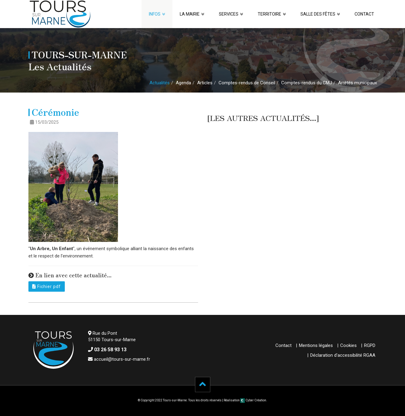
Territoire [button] (269, 14)
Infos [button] (154, 14)
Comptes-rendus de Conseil (247, 83)
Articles (204, 83)
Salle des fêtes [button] (317, 14)
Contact (364, 14)
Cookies (348, 345)
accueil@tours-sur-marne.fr (122, 359)
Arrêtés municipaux (357, 83)
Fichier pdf (46, 286)
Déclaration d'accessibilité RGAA (342, 355)
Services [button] (228, 14)
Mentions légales (316, 345)
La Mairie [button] (190, 14)
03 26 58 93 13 (110, 349)
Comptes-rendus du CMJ (306, 83)
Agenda (183, 83)
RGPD (369, 345)
